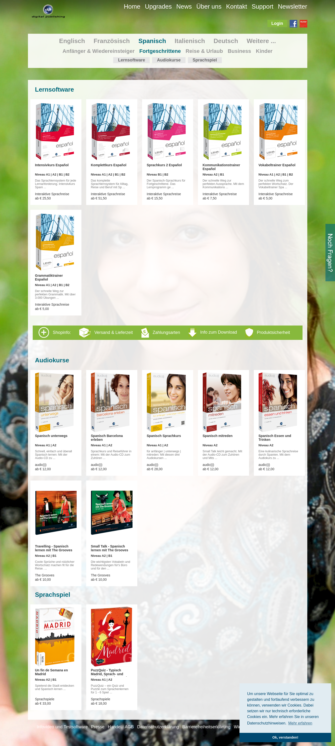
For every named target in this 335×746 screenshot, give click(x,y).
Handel (114, 726)
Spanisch (152, 40)
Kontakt (236, 6)
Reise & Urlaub (204, 51)
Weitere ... (261, 40)
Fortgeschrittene (160, 51)
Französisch (112, 40)
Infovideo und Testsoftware (62, 726)
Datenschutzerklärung (158, 726)
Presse (97, 726)
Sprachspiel (205, 60)
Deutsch (225, 40)
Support (262, 6)
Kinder (264, 51)
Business (239, 51)
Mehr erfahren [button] (300, 723)
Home (132, 6)
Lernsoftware (131, 60)
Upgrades (158, 6)
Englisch (72, 40)
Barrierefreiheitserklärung (206, 726)
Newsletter (292, 6)
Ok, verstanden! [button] (285, 737)
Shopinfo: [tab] (164, 332)
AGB (129, 726)
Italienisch (190, 40)
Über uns (209, 6)
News (184, 6)
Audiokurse (169, 60)
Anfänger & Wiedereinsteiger (99, 51)
